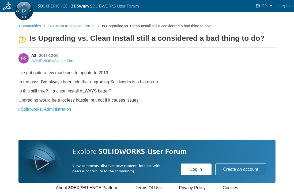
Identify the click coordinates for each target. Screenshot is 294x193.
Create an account (240, 169)
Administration (57, 109)
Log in (196, 169)
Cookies (230, 187)
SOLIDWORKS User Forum (54, 61)
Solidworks (31, 109)
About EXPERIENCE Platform (87, 187)
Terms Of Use (148, 187)
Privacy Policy (192, 187)
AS (33, 55)
